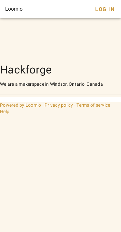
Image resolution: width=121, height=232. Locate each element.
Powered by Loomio (20, 105)
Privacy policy (59, 105)
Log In (105, 9)
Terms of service (93, 105)
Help (4, 111)
